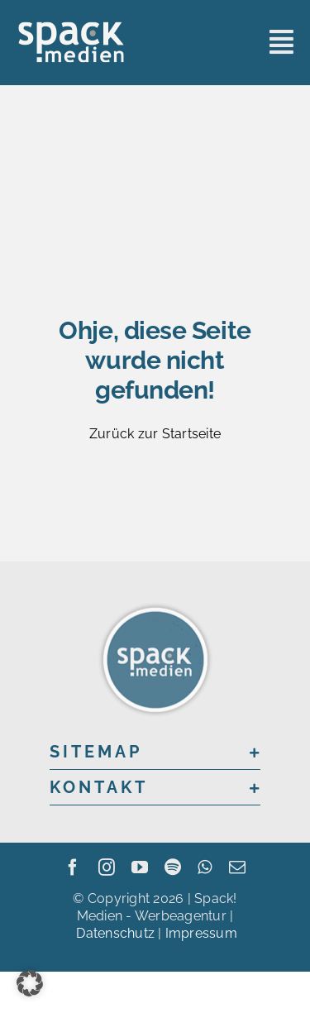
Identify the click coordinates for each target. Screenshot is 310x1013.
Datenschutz (115, 933)
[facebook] (72, 867)
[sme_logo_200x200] (155, 606)
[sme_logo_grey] (71, 27)
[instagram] (106, 867)
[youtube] (139, 867)
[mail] (237, 867)
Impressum (201, 933)
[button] (155, 751)
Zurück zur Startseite (155, 434)
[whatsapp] (205, 867)
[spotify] (173, 867)
